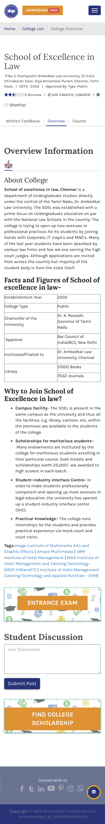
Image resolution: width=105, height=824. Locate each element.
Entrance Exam (52, 602)
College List (33, 28)
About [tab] (8, 164)
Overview (56, 120)
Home (9, 28)
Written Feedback (23, 120)
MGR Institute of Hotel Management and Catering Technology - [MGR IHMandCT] (51, 563)
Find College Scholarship (52, 718)
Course (79, 120)
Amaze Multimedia (55, 551)
